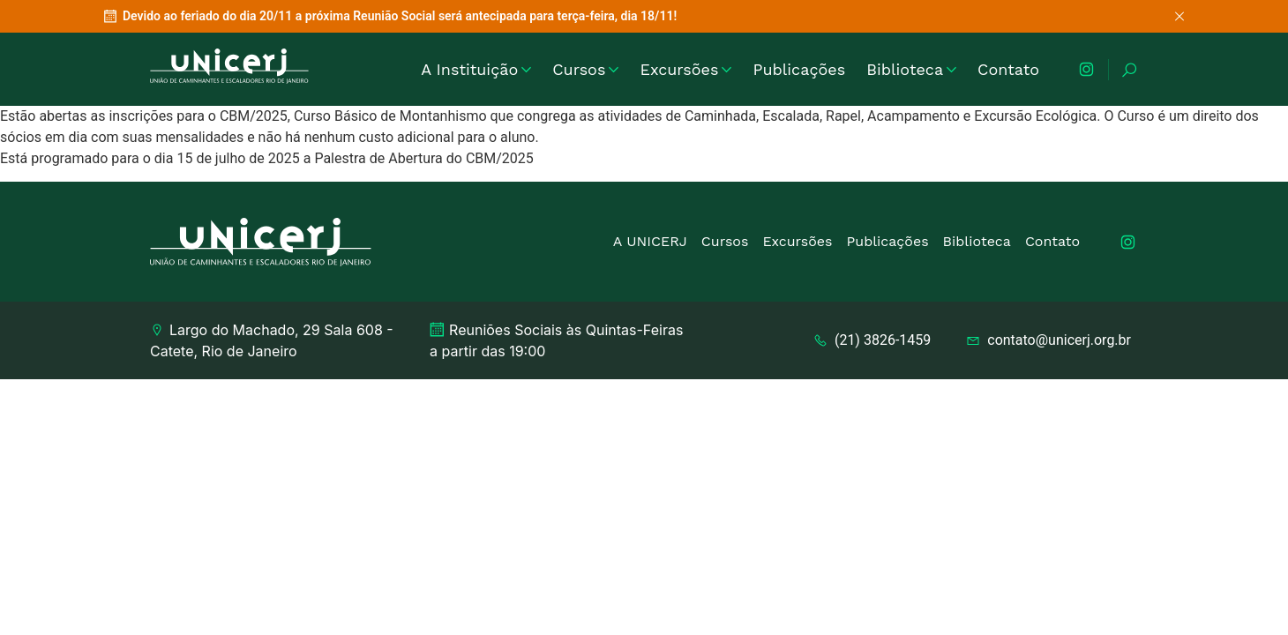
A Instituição (476, 69)
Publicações (799, 69)
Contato (1008, 69)
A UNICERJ (650, 241)
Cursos (585, 69)
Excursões (685, 69)
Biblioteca (911, 69)
